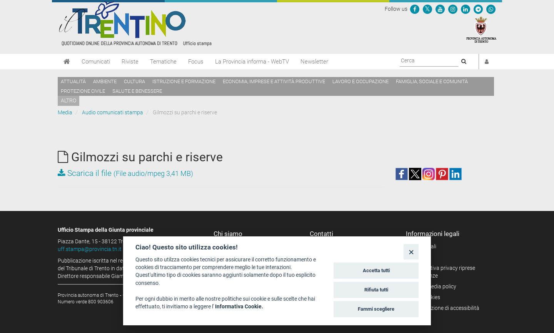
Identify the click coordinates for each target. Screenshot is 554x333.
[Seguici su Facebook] (414, 9)
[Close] (411, 251)
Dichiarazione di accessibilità (445, 308)
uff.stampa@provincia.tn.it (90, 249)
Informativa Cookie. (239, 306)
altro (68, 100)
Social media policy (433, 286)
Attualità (73, 81)
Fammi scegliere (376, 309)
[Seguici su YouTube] (440, 9)
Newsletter (314, 61)
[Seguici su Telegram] (478, 9)
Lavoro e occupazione (360, 81)
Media (65, 112)
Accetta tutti (376, 270)
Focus (196, 61)
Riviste (130, 61)
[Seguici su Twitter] (427, 9)
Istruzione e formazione (183, 81)
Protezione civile (83, 91)
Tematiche (163, 61)
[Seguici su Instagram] (452, 9)
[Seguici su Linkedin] (465, 9)
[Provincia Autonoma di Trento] (481, 29)
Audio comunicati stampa (112, 112)
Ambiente (105, 81)
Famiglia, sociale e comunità (432, 81)
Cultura (134, 81)
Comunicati (96, 61)
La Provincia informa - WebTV (252, 61)
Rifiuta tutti (376, 290)
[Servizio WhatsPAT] (491, 9)
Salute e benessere (137, 91)
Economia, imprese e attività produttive (274, 81)
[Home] (67, 61)
